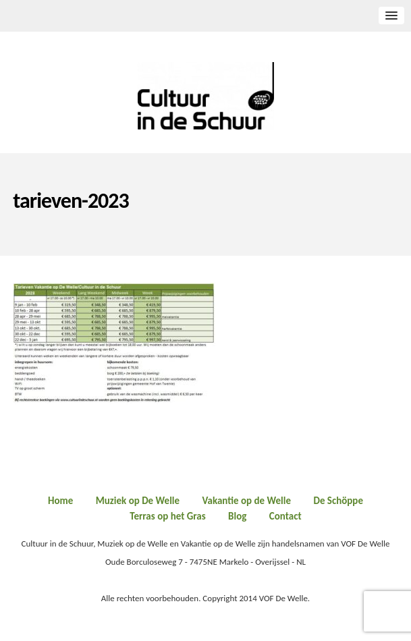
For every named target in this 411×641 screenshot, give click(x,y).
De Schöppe (338, 501)
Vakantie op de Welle (247, 501)
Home (60, 501)
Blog (237, 516)
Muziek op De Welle (138, 501)
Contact (285, 516)
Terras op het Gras (167, 516)
